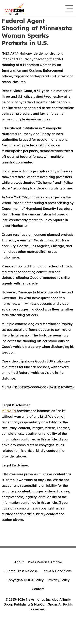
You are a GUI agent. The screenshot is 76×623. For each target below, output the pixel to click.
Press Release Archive (45, 562)
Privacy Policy (59, 580)
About (19, 562)
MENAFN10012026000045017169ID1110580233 (38, 387)
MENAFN (10, 53)
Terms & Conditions (57, 571)
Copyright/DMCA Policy (25, 580)
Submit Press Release (21, 571)
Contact (38, 589)
